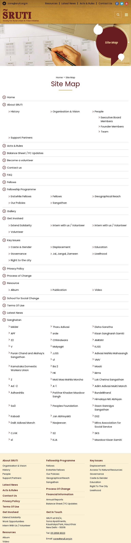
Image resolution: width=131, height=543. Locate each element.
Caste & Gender (21, 247)
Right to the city (21, 260)
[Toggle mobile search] (118, 16)
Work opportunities (13, 521)
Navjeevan (59, 422)
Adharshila (17, 392)
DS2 (97, 416)
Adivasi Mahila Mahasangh (111, 353)
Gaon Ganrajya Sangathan (104, 408)
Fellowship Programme (21, 189)
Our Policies (18, 203)
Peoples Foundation (65, 406)
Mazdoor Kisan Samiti (108, 440)
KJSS (98, 346)
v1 (54, 359)
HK (54, 373)
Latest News (69, 3)
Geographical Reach (108, 196)
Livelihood (101, 253)
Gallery (11, 211)
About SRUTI (15, 104)
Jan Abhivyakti (62, 416)
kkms (98, 373)
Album (15, 290)
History (15, 111)
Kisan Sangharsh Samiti (109, 333)
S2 (54, 433)
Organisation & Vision (66, 111)
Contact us (14, 167)
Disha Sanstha (104, 327)
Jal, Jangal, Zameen (65, 253)
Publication (60, 290)
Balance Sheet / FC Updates (25, 153)
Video (98, 290)
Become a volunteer (20, 160)
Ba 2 (55, 366)
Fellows (11, 182)
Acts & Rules (87, 3)
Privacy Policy (15, 268)
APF (13, 333)
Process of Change (19, 275)
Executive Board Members (111, 119)
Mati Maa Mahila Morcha (68, 379)
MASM (14, 327)
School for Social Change (23, 298)
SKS (97, 433)
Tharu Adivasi (61, 327)
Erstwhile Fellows (21, 196)
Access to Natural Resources (106, 469)
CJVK (14, 433)
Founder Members (112, 126)
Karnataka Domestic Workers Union (24, 368)
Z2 (12, 340)
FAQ (9, 175)
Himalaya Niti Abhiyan (108, 399)
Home (11, 97)
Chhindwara (60, 340)
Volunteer (17, 232)
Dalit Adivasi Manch (23, 422)
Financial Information (59, 494)
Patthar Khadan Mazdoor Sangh (69, 394)
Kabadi (15, 416)
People (99, 111)
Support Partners (21, 137)
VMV (97, 359)
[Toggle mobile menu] (126, 15)
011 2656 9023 (57, 533)
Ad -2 (14, 386)
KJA (55, 440)
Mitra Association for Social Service (108, 424)
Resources (51, 3)
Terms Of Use (15, 305)
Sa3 (13, 406)
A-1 (55, 386)
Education (101, 247)
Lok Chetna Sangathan (109, 379)
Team (104, 131)
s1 (12, 440)
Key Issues (13, 240)
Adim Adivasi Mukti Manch (111, 386)
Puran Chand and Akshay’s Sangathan (27, 355)
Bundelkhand (103, 392)
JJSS (56, 353)
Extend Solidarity (21, 225)
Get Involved (15, 218)
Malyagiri (58, 346)
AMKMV (99, 340)
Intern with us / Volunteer (69, 225)
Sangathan (60, 203)
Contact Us (105, 3)
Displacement (61, 247)
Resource (13, 283)
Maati (98, 366)
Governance (18, 253)
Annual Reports (54, 499)
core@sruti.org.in (18, 3)
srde (55, 333)
